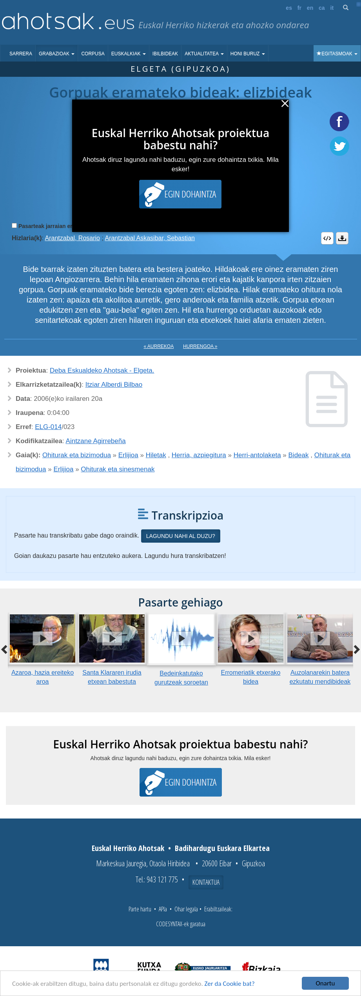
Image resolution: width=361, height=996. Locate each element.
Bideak (298, 455)
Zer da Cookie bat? (230, 984)
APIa (163, 909)
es (289, 8)
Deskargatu (342, 238)
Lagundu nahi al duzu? (180, 536)
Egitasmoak (337, 53)
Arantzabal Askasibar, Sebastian (149, 238)
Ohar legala (186, 909)
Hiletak (156, 455)
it (332, 8)
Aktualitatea (204, 53)
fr (299, 8)
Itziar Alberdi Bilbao (114, 384)
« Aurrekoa (159, 346)
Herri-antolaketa (257, 455)
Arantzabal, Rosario (72, 238)
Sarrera (20, 53)
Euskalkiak (128, 53)
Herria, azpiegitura (199, 455)
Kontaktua (206, 882)
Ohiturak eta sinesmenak (117, 469)
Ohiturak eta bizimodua (76, 455)
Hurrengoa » (200, 346)
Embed (327, 238)
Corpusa (92, 53)
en (310, 8)
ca (322, 8)
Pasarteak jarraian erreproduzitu (60, 226)
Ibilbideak (165, 53)
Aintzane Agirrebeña (96, 441)
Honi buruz (247, 53)
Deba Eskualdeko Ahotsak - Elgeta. (102, 370)
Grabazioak (56, 53)
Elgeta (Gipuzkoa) (180, 68)
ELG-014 (48, 427)
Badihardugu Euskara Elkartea (222, 848)
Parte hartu (140, 909)
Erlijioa (128, 455)
